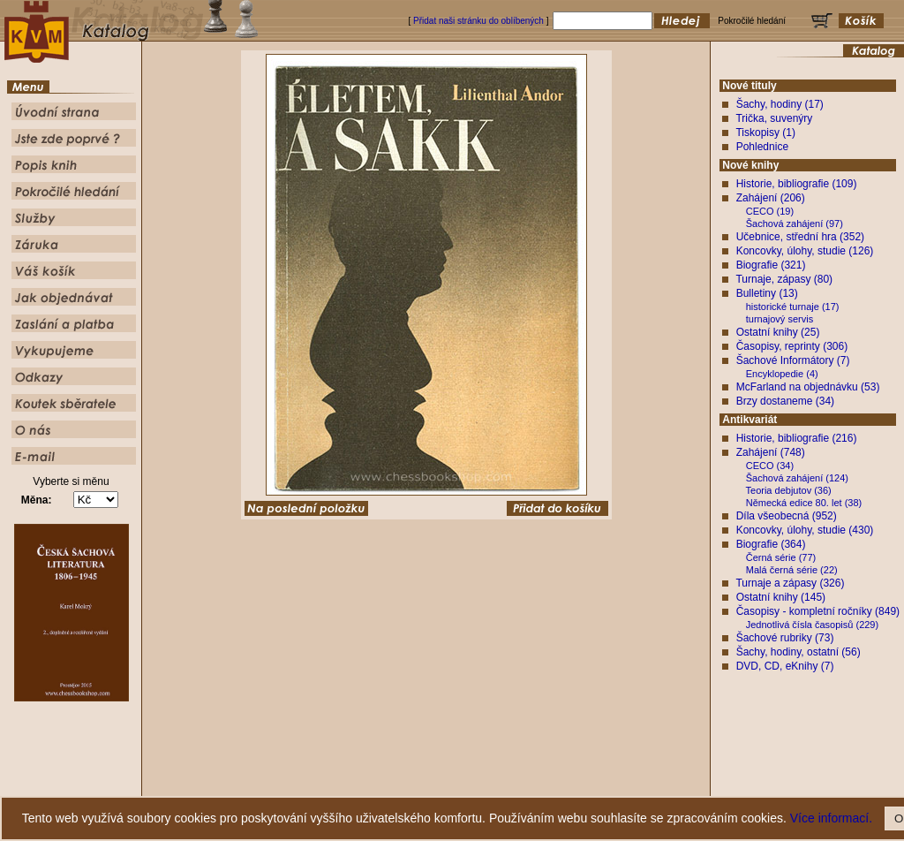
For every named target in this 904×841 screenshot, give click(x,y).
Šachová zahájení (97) (794, 223)
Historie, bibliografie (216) (796, 438)
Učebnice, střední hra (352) (800, 237)
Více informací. (831, 818)
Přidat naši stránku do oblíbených (478, 21)
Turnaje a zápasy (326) (789, 583)
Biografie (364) (771, 544)
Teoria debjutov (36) (789, 490)
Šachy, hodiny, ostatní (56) (798, 652)
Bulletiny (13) (767, 293)
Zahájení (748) (770, 452)
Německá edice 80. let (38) (804, 502)
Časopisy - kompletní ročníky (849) (818, 611)
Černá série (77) (781, 557)
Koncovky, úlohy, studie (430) (805, 530)
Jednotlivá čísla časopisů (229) (812, 624)
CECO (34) (770, 465)
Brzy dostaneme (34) (785, 401)
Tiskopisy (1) (765, 132)
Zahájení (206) (770, 198)
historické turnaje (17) (793, 306)
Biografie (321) (771, 265)
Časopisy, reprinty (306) (792, 346)
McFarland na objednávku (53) (808, 387)
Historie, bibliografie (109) (796, 184)
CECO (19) (770, 211)
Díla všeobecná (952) (786, 516)
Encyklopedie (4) (782, 373)
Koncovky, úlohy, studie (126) (805, 251)
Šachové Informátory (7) (793, 360)
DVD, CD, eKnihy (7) (785, 666)
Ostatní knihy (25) (778, 332)
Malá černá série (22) (792, 569)
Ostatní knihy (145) (780, 597)
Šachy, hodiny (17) (780, 104)
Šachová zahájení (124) (797, 478)
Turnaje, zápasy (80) (783, 279)
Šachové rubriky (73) (785, 638)
